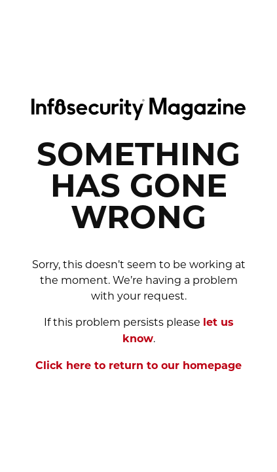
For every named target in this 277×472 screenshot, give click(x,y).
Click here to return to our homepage (138, 366)
